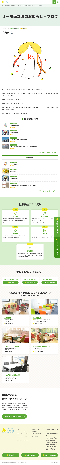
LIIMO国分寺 (37, 318)
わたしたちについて (22, 431)
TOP (18, 429)
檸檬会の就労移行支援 (22, 434)
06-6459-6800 (39, 352)
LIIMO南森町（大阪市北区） (13, 346)
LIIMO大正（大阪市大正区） (13, 375)
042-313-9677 (39, 323)
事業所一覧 (34, 431)
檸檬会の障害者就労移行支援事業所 (14, 462)
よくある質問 (35, 436)
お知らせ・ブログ (32, 5)
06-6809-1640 (9, 352)
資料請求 (10, 455)
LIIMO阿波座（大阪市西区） (42, 346)
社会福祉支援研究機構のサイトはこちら (14, 416)
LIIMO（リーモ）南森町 (23, 5)
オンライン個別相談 (49, 455)
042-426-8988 (9, 323)
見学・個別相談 (30, 455)
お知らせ (24, 28)
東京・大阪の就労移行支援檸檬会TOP (9, 5)
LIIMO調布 (7, 318)
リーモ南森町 (16, 28)
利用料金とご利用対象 (22, 440)
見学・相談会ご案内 (36, 434)
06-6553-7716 (9, 380)
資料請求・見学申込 (57, 226)
